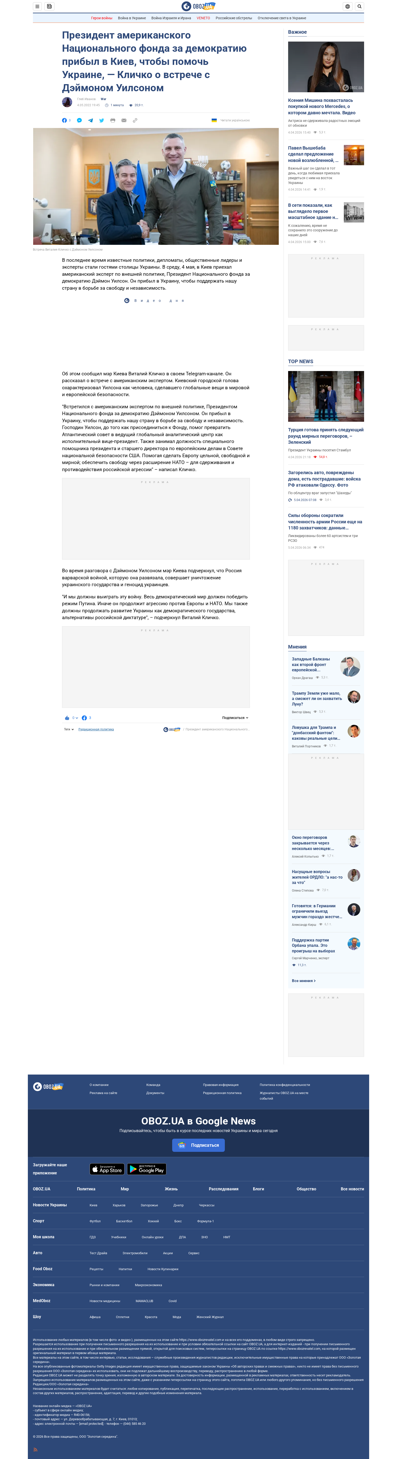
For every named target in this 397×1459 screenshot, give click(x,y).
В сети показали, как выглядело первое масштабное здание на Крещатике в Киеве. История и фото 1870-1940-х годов (313, 211)
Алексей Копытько (305, 856)
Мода (177, 1317)
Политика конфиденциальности (285, 1085)
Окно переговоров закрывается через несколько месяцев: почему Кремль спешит (314, 843)
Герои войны (101, 18)
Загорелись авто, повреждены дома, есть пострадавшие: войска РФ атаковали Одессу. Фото (324, 479)
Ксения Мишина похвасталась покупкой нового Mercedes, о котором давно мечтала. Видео (321, 106)
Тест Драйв (98, 1253)
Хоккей (153, 1221)
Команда (153, 1085)
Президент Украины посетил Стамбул (319, 450)
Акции (168, 1253)
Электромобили (135, 1253)
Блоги (258, 1189)
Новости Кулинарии (163, 1269)
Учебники (118, 1237)
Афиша (95, 1317)
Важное (297, 32)
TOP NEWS (300, 361)
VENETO (203, 18)
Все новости (352, 1189)
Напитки (125, 1269)
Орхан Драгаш (302, 678)
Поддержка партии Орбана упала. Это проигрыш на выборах (313, 945)
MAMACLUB (144, 1301)
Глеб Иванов (86, 99)
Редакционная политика (96, 729)
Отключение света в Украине (282, 18)
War (103, 99)
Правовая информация (221, 1085)
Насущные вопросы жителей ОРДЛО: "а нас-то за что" (317, 877)
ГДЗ (93, 1237)
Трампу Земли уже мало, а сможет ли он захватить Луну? (317, 699)
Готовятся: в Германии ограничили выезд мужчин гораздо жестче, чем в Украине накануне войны (316, 911)
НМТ (226, 1237)
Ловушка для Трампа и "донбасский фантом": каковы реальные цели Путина (314, 733)
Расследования (224, 1189)
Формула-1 (205, 1221)
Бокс (178, 1221)
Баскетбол (124, 1221)
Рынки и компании (105, 1285)
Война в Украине (132, 18)
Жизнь (171, 1189)
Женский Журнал (210, 1317)
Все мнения (302, 980)
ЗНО (204, 1237)
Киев (93, 1205)
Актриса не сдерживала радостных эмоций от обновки (324, 123)
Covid (172, 1301)
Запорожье (149, 1205)
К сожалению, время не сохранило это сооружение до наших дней (313, 230)
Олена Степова (303, 890)
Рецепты (96, 1269)
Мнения (297, 647)
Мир (125, 1189)
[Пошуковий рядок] (359, 6)
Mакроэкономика (148, 1285)
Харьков (119, 1205)
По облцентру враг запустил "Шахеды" (320, 493)
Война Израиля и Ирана (171, 18)
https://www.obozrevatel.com (200, 1340)
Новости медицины (105, 1301)
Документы (155, 1093)
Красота (151, 1317)
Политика (86, 1189)
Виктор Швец (301, 712)
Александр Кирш (304, 925)
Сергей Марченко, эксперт (310, 958)
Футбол (95, 1221)
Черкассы (206, 1205)
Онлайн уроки (153, 1237)
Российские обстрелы (234, 18)
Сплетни (122, 1317)
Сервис (194, 1253)
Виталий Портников (306, 746)
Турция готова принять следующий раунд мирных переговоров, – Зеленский (326, 436)
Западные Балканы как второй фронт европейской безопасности (311, 665)
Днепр (178, 1205)
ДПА (182, 1237)
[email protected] (91, 1424)
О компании (99, 1085)
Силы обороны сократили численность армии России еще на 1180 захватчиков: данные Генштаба (325, 522)
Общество (306, 1189)
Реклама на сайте (103, 1093)
